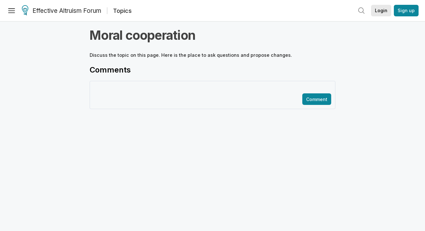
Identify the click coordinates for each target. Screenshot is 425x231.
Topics (122, 10)
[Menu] (11, 10)
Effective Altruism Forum (61, 11)
